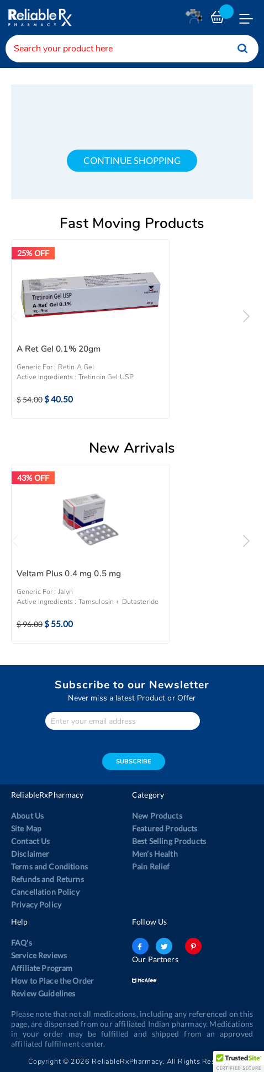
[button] (238, 1061)
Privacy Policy (36, 904)
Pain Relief (151, 866)
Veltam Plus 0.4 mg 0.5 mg (69, 574)
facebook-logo (140, 946)
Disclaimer (30, 853)
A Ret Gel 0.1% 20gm (59, 349)
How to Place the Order (52, 980)
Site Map (26, 828)
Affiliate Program (41, 968)
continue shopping (132, 160)
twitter (164, 946)
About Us (27, 815)
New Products (157, 815)
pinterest (193, 946)
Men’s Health (155, 853)
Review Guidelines (43, 993)
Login (195, 20)
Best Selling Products (169, 841)
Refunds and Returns (47, 879)
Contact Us (30, 841)
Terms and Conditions (49, 866)
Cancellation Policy (45, 891)
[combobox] (132, 48)
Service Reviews (39, 955)
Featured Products (164, 828)
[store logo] (39, 17)
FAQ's (21, 942)
